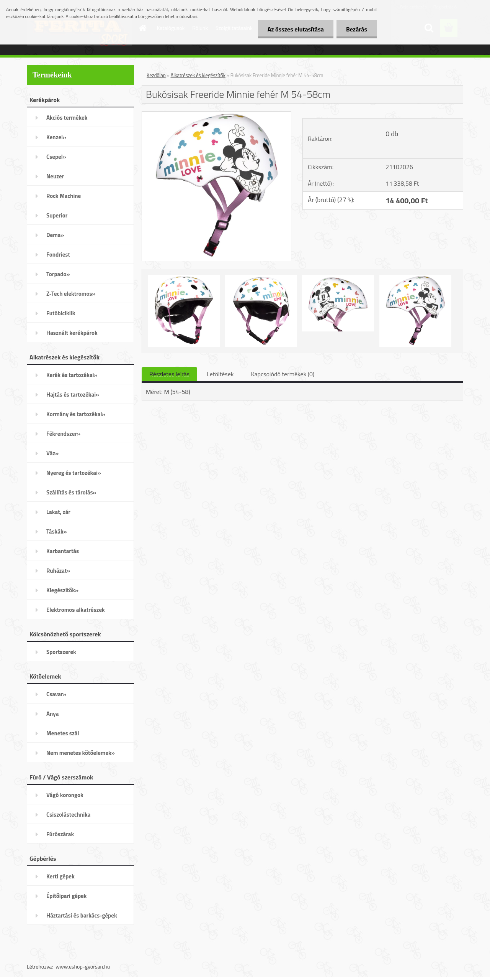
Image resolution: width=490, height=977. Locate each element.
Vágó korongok (64, 795)
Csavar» (56, 694)
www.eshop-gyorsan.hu (83, 966)
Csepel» (56, 156)
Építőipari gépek (66, 895)
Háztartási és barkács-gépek (81, 915)
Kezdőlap (156, 75)
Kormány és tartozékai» (75, 414)
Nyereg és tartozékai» (73, 472)
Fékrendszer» (63, 433)
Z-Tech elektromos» (71, 293)
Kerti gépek (60, 876)
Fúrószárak (60, 834)
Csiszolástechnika (68, 814)
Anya (52, 713)
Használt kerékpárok (72, 332)
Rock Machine (63, 195)
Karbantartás (62, 551)
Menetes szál (62, 733)
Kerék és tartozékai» (72, 375)
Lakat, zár (58, 511)
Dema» (55, 235)
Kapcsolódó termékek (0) (282, 374)
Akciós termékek (66, 117)
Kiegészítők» (62, 590)
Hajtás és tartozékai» (72, 394)
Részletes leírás (169, 374)
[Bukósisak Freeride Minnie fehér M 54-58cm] (216, 114)
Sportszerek (61, 651)
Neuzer (55, 176)
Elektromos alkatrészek (75, 609)
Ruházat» (58, 570)
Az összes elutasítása (296, 29)
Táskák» (56, 531)
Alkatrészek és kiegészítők (198, 75)
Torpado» (58, 274)
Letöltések (220, 374)
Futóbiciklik (60, 313)
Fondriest (58, 254)
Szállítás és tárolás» (71, 492)
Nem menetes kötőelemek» (80, 752)
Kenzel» (56, 137)
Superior (56, 215)
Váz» (52, 453)
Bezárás (356, 29)
